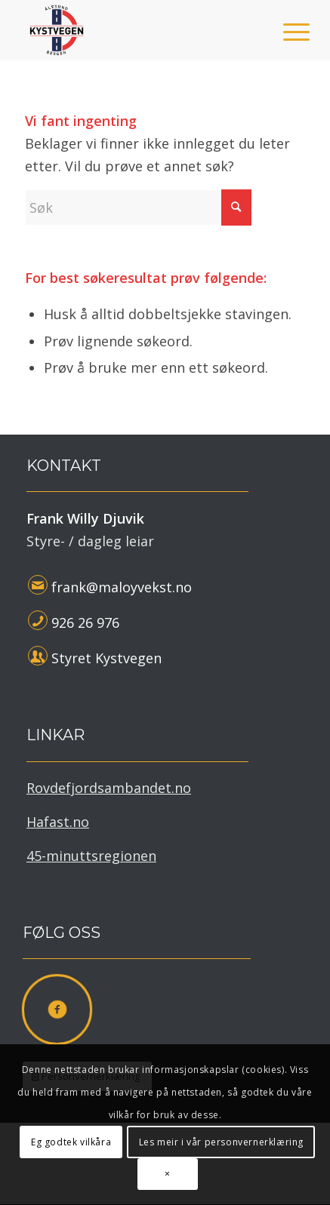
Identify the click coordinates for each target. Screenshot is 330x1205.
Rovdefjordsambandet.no (108, 788)
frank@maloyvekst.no (121, 587)
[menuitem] (284, 32)
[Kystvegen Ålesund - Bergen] (137, 30)
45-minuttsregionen (91, 856)
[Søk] (138, 207)
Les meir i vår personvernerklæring (221, 1142)
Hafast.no (57, 822)
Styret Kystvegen (106, 658)
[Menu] (284, 32)
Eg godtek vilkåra (71, 1142)
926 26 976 (85, 622)
